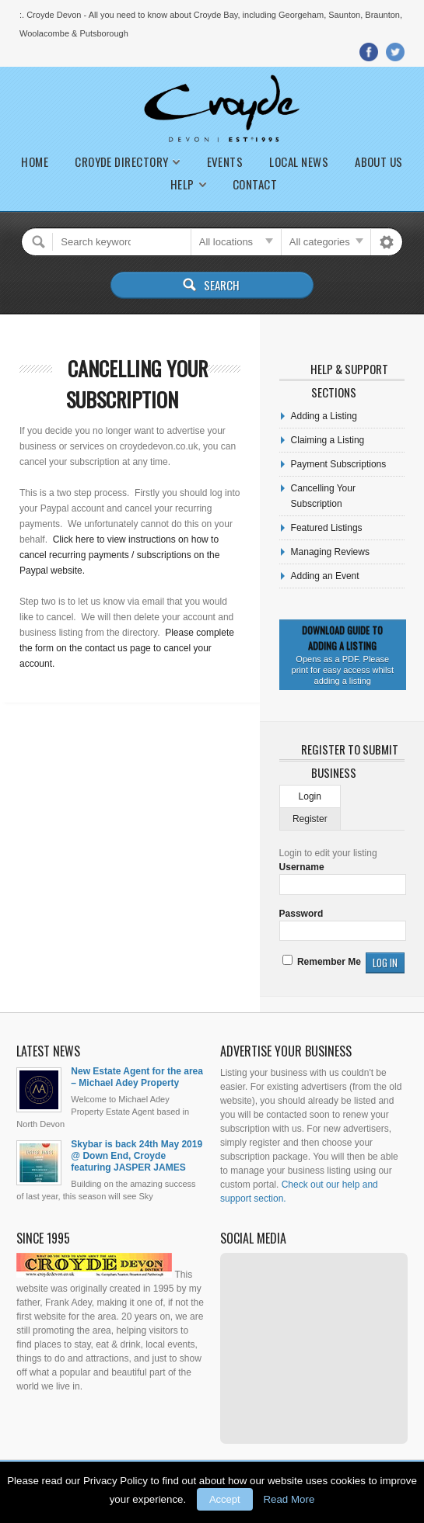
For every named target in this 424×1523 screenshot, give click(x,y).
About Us (379, 161)
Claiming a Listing (328, 440)
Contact (255, 184)
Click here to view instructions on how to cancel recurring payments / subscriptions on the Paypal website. (119, 555)
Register (310, 819)
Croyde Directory (121, 161)
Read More (288, 1499)
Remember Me (321, 961)
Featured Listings (327, 527)
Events (225, 161)
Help (182, 184)
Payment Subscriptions (339, 464)
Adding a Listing (324, 416)
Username (301, 867)
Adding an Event (325, 576)
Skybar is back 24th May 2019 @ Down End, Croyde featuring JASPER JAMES (136, 1156)
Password (301, 913)
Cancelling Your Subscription (137, 384)
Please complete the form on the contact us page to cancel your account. (126, 648)
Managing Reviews (330, 551)
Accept (224, 1499)
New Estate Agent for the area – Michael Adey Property (137, 1077)
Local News (298, 161)
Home (34, 161)
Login (310, 796)
